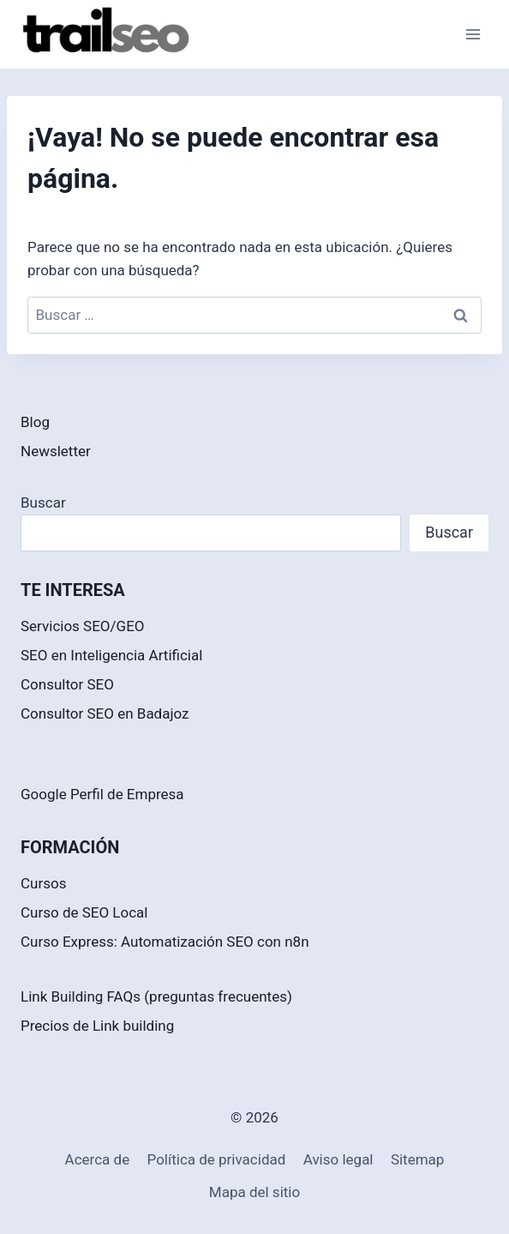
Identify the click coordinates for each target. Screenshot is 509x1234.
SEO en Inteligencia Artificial (111, 655)
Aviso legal (338, 1159)
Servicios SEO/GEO (83, 626)
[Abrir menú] (472, 34)
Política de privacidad (216, 1159)
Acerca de (97, 1159)
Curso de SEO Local (84, 912)
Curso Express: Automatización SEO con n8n (165, 941)
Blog (35, 421)
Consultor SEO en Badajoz (105, 713)
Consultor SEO (67, 684)
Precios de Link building (97, 1025)
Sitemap (418, 1159)
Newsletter (56, 451)
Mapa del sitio (254, 1192)
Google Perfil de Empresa (102, 794)
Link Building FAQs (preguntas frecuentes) (156, 996)
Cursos (43, 883)
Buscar (43, 502)
